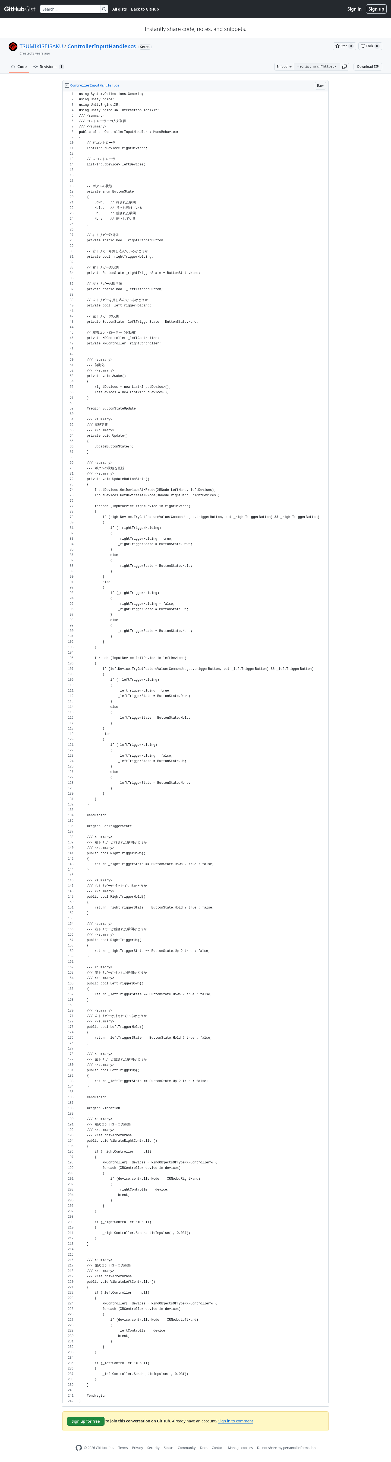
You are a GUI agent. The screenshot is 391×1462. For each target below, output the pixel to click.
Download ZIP (368, 66)
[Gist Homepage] (20, 9)
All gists (119, 9)
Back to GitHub (145, 9)
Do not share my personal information (286, 1447)
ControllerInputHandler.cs (101, 46)
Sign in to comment (235, 1420)
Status (169, 1447)
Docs (203, 1447)
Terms (123, 1447)
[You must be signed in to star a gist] (344, 46)
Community (187, 1447)
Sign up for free (86, 1421)
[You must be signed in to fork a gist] (370, 46)
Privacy (137, 1447)
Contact (217, 1447)
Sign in (355, 9)
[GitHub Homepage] (78, 1447)
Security (153, 1447)
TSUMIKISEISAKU (41, 46)
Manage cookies (240, 1447)
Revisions (48, 66)
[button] (344, 67)
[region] (195, 747)
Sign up (376, 9)
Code (19, 66)
